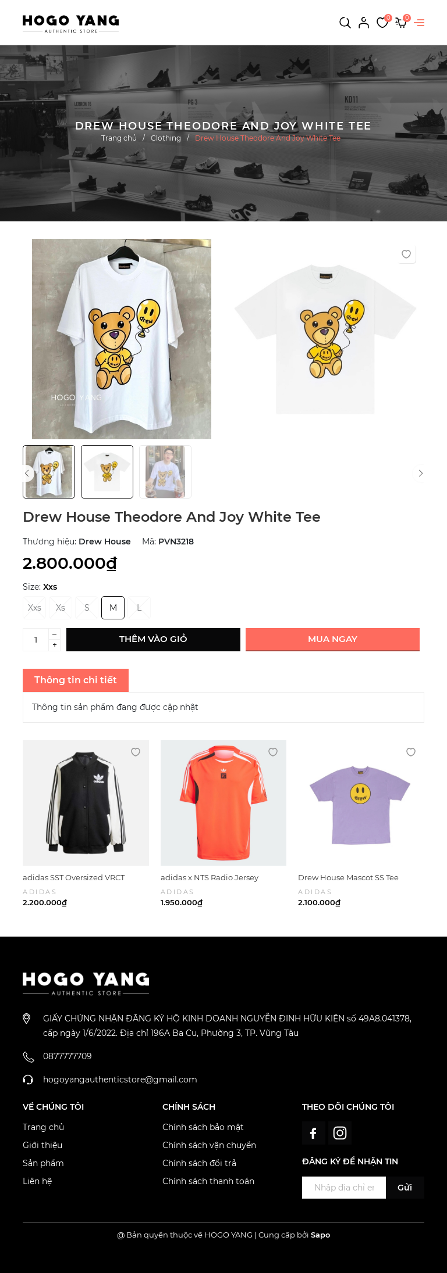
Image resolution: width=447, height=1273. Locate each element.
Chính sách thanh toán (208, 1181)
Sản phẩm (43, 1163)
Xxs (34, 608)
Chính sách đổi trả (199, 1163)
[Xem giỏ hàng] (401, 22)
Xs (60, 608)
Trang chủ (43, 1127)
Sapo (320, 1234)
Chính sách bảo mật (203, 1127)
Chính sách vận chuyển (209, 1145)
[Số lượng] (36, 639)
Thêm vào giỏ (153, 638)
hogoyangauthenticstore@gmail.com (120, 1079)
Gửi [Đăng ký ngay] (405, 1187)
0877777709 (67, 1056)
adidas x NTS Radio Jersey (209, 877)
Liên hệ (37, 1181)
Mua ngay (332, 638)
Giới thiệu (42, 1145)
